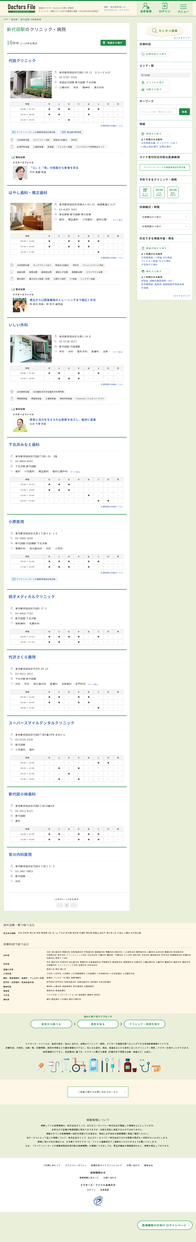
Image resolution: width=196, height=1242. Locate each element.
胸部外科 (178, 962)
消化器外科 (74, 962)
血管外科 (83, 965)
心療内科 (57, 986)
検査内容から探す (154, 248)
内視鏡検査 (147, 257)
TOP (5, 19)
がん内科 (128, 955)
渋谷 (20, 932)
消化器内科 (56, 951)
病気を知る (98, 1024)
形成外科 (64, 962)
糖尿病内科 (141, 951)
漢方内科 (61, 955)
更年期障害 (147, 284)
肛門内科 (51, 981)
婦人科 (63, 969)
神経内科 (118, 951)
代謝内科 (102, 955)
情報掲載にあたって (89, 1177)
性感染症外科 (83, 981)
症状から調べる (51, 1024)
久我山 (120, 932)
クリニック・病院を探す (144, 1024)
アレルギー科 (59, 977)
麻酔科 (90, 994)
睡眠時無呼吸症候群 (173, 284)
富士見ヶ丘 (111, 932)
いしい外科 (18, 324)
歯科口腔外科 (75, 999)
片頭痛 (144, 287)
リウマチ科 (52, 994)
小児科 (50, 973)
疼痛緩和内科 (176, 955)
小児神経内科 (103, 973)
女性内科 (146, 955)
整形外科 (55, 962)
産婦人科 (51, 969)
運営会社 (148, 1165)
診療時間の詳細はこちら (112, 125)
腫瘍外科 (169, 962)
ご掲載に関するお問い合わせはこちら (98, 1091)
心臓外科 (160, 962)
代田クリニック (22, 60)
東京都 (14, 19)
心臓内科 (151, 951)
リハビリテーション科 (67, 994)
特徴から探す (151, 133)
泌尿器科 (94, 981)
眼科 (68, 977)
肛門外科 (59, 981)
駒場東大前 (46, 932)
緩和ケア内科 (61, 958)
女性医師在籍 (148, 143)
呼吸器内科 (89, 951)
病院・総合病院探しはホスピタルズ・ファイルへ (117, 8)
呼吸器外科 (107, 962)
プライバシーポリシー (76, 1165)
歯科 (49, 999)
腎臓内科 (110, 951)
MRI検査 (167, 257)
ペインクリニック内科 (76, 955)
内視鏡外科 (52, 965)
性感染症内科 (70, 981)
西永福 (89, 932)
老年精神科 (78, 986)
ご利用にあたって (51, 1165)
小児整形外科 (129, 973)
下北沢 (62, 932)
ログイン (91, 1189)
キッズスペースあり (167, 143)
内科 (49, 951)
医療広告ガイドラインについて (106, 1165)
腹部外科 (186, 962)
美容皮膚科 (60, 990)
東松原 (75, 932)
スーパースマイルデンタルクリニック (42, 722)
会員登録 (104, 1189)
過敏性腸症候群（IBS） (162, 280)
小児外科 (57, 973)
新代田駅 (25, 19)
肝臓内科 (187, 955)
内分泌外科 (92, 965)
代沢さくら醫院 (22, 656)
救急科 (97, 994)
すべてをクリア (182, 37)
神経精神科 (67, 986)
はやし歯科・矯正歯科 (28, 192)
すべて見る (118, 220)
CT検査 (158, 257)
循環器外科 (128, 962)
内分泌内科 (92, 955)
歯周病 (158, 284)
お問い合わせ (133, 1165)
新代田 (69, 932)
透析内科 (137, 955)
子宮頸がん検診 (149, 264)
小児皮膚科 (91, 973)
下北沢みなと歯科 (24, 444)
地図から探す (114, 42)
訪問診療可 (165, 146)
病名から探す (151, 271)
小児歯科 (64, 999)
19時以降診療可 (149, 146)
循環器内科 (100, 951)
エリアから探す (152, 82)
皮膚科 (50, 977)
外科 (49, 962)
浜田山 (96, 932)
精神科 (50, 986)
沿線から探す (151, 89)
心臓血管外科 (149, 962)
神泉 (38, 932)
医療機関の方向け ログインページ (164, 1225)
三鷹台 (127, 932)
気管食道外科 (95, 962)
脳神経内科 (155, 955)
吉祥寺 (26, 932)
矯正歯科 (55, 999)
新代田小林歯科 (22, 794)
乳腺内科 (51, 958)
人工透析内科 (129, 951)
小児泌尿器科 (116, 973)
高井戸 (103, 932)
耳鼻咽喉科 (76, 977)
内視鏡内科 (52, 955)
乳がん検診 (165, 261)
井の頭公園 (136, 932)
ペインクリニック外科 (67, 965)
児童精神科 (89, 986)
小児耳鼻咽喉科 (78, 973)
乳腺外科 (138, 962)
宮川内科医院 (20, 854)
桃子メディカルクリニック (32, 596)
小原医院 (16, 521)
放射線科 (83, 994)
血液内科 (160, 951)
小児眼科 (66, 973)
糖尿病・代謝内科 (115, 955)
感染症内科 (179, 951)
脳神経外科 (117, 962)
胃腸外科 (84, 962)
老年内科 (165, 955)
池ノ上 (55, 932)
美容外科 (51, 990)
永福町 (82, 932)
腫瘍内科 (169, 951)
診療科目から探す (154, 54)
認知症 (144, 280)
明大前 (33, 932)
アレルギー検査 (149, 261)
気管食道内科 (77, 951)
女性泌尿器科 (105, 981)
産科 (57, 969)
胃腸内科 (66, 951)
